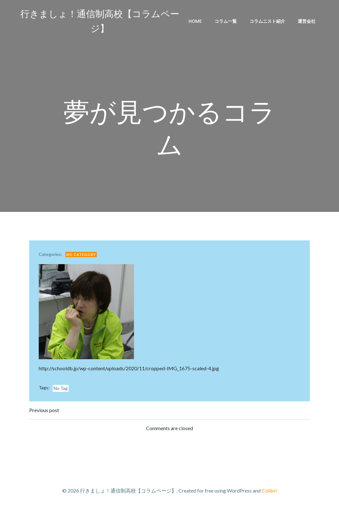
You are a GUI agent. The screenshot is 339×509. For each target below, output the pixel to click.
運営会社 (307, 21)
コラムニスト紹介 (267, 21)
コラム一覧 (226, 21)
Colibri (269, 490)
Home (195, 21)
